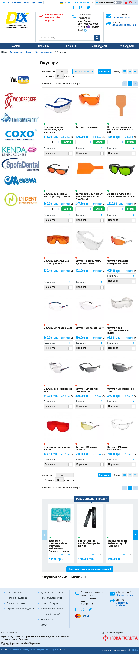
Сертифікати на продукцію (20, 608)
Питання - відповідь (17, 597)
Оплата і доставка (33, 2)
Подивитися (49, 148)
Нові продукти (97, 46)
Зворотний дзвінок (124, 25)
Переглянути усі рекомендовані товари (88, 569)
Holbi (135, 649)
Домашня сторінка (3, 2)
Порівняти (104, 71)
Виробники (42, 46)
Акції (71, 46)
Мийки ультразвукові (52, 597)
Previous (44, 535)
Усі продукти (124, 46)
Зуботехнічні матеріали (53, 592)
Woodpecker (47, 619)
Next (135, 535)
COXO (44, 624)
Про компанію (14, 2)
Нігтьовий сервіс (49, 603)
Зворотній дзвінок (122, 603)
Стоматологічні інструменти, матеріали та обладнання (34, 649)
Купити (67, 141)
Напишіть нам (121, 17)
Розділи (15, 46)
